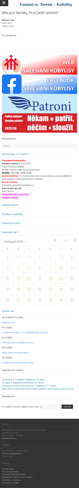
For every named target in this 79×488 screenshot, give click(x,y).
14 (50, 278)
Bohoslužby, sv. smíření (15, 154)
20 (39, 289)
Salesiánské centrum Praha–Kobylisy (17, 477)
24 (7, 299)
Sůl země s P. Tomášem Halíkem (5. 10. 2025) (23, 379)
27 (7, 257)
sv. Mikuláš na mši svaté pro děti (17, 362)
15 (61, 278)
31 (50, 257)
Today (65, 240)
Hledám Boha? (10, 204)
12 (29, 278)
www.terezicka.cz (9, 438)
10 (7, 278)
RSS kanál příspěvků (10, 471)
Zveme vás (8, 310)
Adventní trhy (8, 322)
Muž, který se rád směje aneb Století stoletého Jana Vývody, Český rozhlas (37, 388)
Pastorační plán (11, 223)
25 (18, 299)
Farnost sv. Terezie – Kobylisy (46, 4)
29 (29, 257)
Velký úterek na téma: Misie (15, 352)
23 (71, 289)
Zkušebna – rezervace (11, 480)
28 (18, 257)
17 (7, 289)
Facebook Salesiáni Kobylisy (14, 474)
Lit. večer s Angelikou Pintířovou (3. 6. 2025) (23, 382)
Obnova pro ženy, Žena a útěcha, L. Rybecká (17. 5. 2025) (29, 385)
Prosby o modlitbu (12, 214)
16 (71, 278)
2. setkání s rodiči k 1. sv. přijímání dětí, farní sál (24, 332)
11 (18, 278)
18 (18, 289)
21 (50, 289)
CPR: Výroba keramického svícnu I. (18, 342)
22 (61, 289)
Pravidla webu (8, 469)
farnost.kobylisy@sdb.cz (12, 453)
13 (39, 278)
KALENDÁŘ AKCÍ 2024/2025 (15, 194)
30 (39, 257)
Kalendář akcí (10, 232)
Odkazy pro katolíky (10, 482)
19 (29, 289)
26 (29, 299)
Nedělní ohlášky (10, 197)
